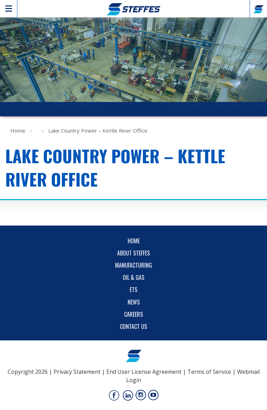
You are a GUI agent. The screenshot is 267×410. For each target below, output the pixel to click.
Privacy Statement (77, 372)
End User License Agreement (143, 372)
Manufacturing (133, 265)
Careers (133, 314)
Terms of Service (209, 372)
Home (17, 130)
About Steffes (133, 253)
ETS (133, 289)
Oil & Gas (133, 277)
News (134, 302)
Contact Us (133, 326)
